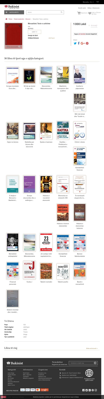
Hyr (97, 2)
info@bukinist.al (78, 377)
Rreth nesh (82, 8)
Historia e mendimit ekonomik (46, 198)
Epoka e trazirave (46, 142)
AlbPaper (52, 38)
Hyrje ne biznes (12, 142)
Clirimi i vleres (80, 142)
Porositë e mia (42, 373)
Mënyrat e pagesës (28, 378)
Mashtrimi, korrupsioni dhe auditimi (62, 88)
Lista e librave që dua (44, 380)
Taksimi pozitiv (63, 282)
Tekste (9, 376)
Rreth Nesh (26, 373)
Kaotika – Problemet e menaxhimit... (63, 144)
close (3, 397)
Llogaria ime (43, 370)
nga (29, 26)
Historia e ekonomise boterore (80, 226)
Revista (10, 380)
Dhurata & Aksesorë (13, 381)
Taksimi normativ (46, 282)
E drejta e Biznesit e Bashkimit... (13, 198)
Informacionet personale (45, 378)
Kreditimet (41, 375)
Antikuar (10, 383)
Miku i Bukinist (27, 375)
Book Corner (11, 385)
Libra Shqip (11, 373)
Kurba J (29, 282)
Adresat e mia (42, 376)
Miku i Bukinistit (93, 8)
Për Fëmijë (11, 378)
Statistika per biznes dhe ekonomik (29, 144)
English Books (12, 375)
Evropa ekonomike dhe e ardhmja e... (29, 198)
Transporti (26, 376)
